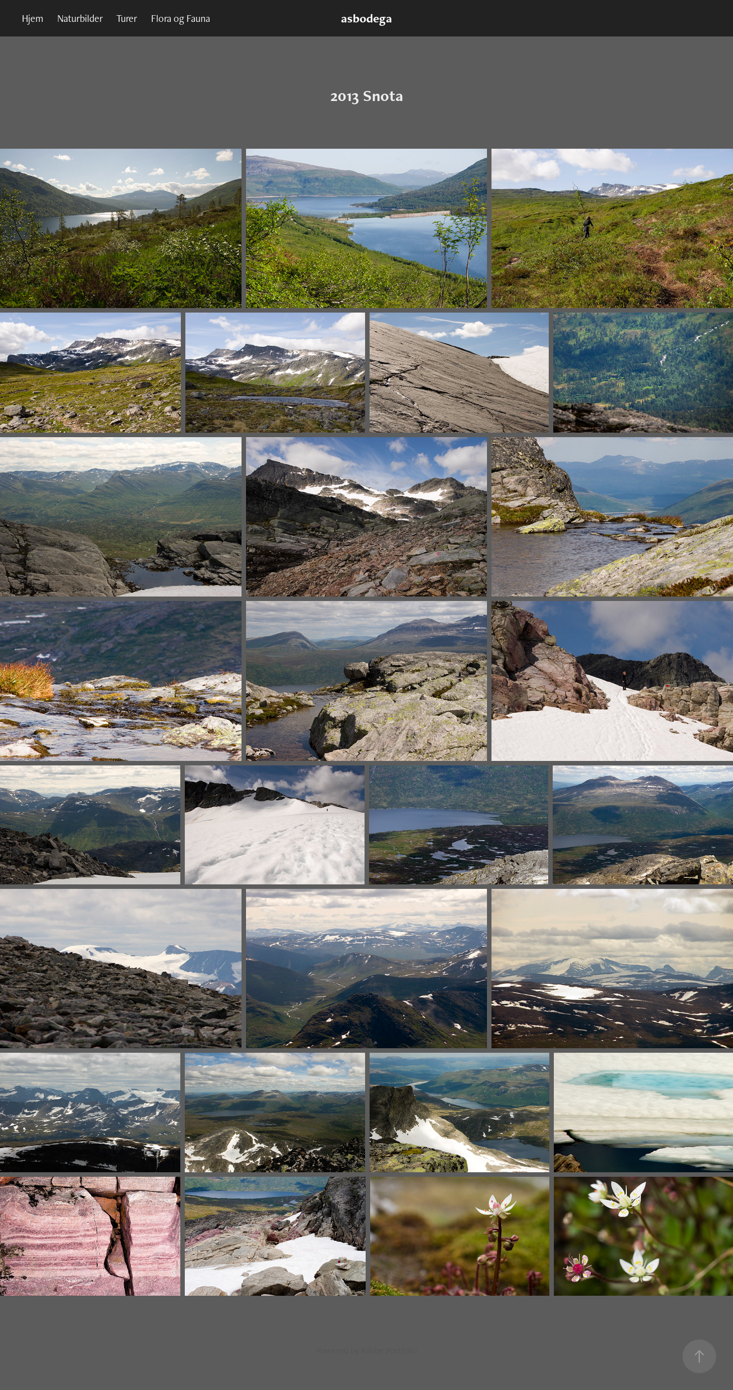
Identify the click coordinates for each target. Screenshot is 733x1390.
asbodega (366, 18)
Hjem (32, 18)
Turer (126, 18)
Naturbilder (80, 18)
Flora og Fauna (180, 18)
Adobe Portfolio (389, 1350)
